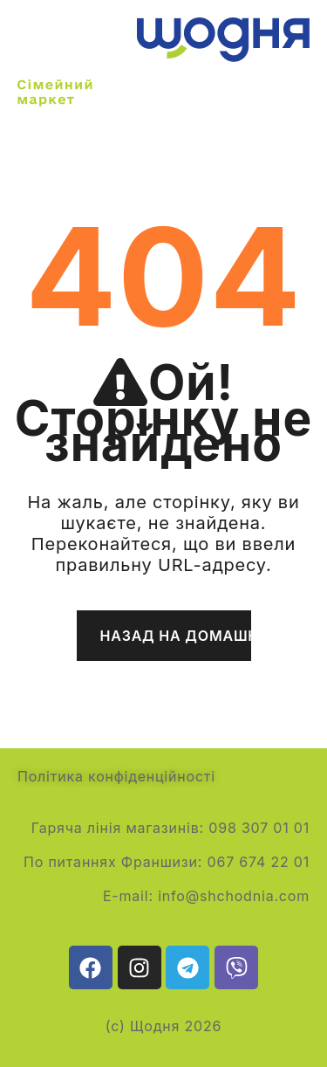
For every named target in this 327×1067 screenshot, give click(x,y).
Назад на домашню (175, 635)
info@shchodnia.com (234, 896)
